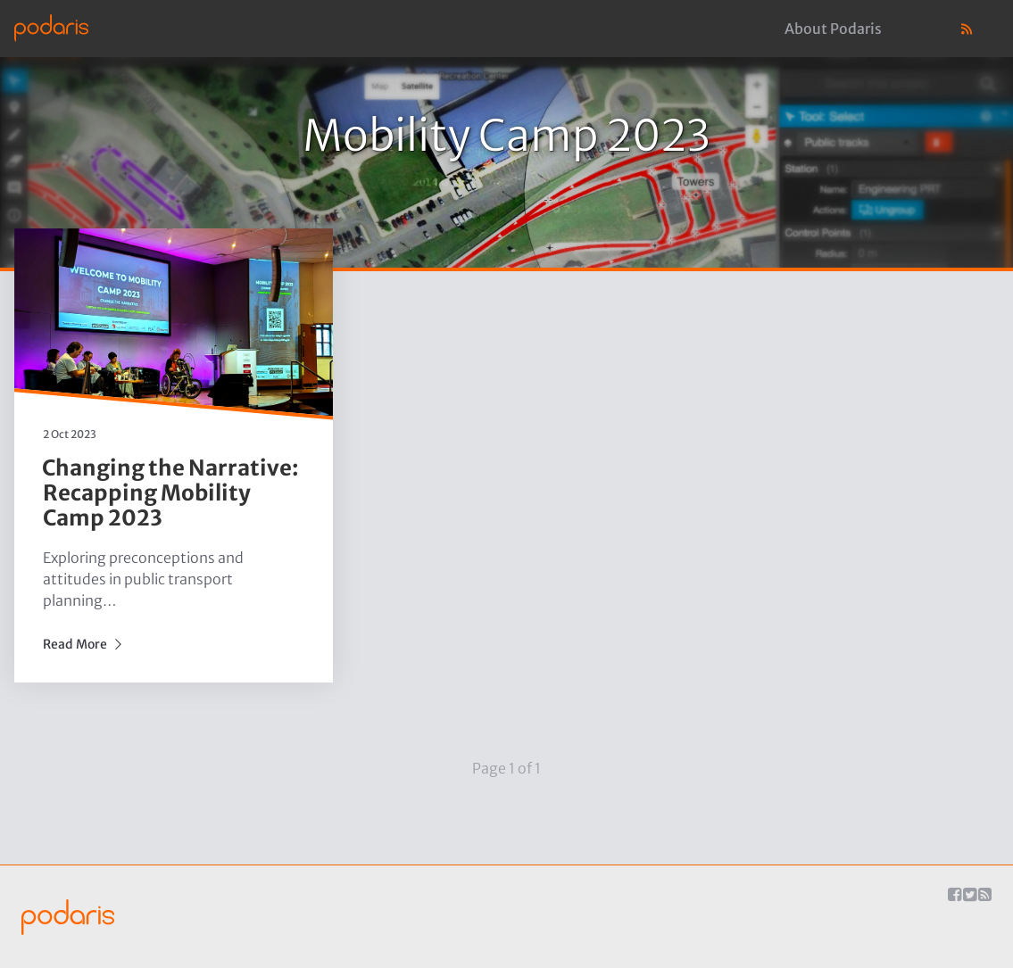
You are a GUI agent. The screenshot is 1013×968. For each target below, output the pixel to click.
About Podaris (833, 28)
